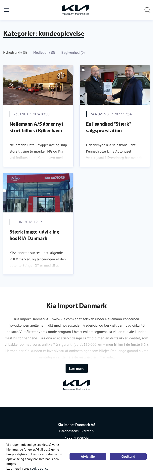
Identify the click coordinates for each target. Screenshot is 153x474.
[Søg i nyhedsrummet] (147, 10)
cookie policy (39, 468)
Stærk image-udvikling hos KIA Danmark (34, 235)
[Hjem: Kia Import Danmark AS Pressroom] (75, 10)
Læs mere (76, 368)
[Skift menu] (6, 10)
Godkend (128, 456)
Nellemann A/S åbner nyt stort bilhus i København (37, 127)
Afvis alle (88, 456)
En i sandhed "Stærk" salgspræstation (108, 127)
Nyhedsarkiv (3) (15, 52)
